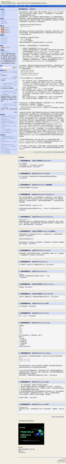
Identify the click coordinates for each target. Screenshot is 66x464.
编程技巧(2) (7, 32)
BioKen (48, 173)
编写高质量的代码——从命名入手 (27, 9)
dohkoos (48, 353)
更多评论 (38, 166)
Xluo (47, 313)
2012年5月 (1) (4, 36)
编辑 (55, 152)
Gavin (52, 284)
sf (46, 261)
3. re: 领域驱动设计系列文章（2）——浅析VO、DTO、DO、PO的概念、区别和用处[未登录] (9, 85)
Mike (52, 293)
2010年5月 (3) (4, 41)
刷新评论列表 (61, 416)
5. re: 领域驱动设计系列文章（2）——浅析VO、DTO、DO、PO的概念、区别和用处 (9, 106)
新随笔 (16, 5)
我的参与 (3, 14)
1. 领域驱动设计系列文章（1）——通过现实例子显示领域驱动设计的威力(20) (9, 138)
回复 (34, 166)
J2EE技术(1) (7, 47)
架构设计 (7, 27)
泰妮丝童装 (49, 184)
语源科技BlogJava (5, 5)
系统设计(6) (7, 31)
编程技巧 (63, 152)
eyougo (48, 322)
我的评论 (3, 12)
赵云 (47, 303)
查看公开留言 (4, 21)
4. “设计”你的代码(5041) (6, 129)
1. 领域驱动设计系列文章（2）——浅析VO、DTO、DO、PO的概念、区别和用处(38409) (9, 118)
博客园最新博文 (25, 449)
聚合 (25, 5)
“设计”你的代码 (21, 452)
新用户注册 (54, 416)
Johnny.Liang (45, 152)
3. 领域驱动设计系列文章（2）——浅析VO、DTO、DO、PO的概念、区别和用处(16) (9, 146)
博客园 (19, 449)
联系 (21, 5)
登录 (26, 420)
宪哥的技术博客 (4, 52)
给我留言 (3, 20)
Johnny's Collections (6, 1)
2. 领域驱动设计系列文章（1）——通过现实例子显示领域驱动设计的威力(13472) (9, 123)
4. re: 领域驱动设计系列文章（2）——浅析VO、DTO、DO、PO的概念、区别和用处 (9, 93)
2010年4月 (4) (4, 43)
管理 (29, 5)
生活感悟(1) (7, 29)
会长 (47, 382)
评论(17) (52, 152)
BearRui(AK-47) (50, 194)
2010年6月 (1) (4, 40)
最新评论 (3, 16)
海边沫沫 (53, 231)
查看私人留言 (4, 23)
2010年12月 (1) (4, 38)
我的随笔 (3, 11)
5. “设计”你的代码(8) (5, 152)
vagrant (48, 250)
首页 (12, 5)
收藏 (57, 152)
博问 (31, 449)
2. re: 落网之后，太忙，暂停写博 (8, 78)
